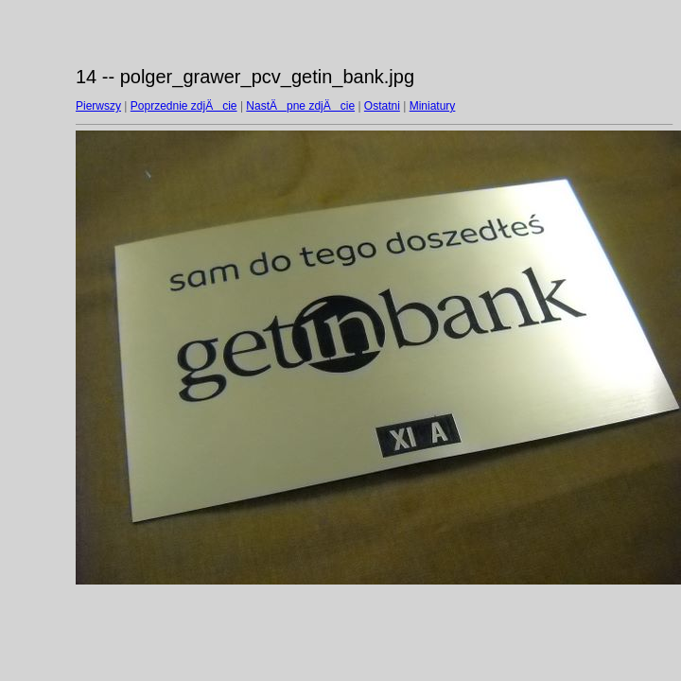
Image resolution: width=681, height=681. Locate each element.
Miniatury (433, 106)
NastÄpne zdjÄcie (300, 106)
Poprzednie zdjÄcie (184, 106)
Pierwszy (98, 106)
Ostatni (382, 106)
